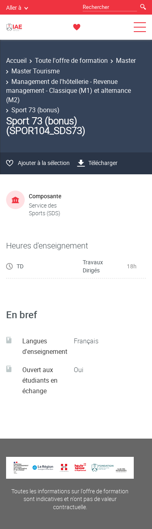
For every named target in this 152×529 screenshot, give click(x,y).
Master (126, 60)
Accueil (16, 60)
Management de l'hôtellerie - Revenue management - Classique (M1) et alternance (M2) (68, 90)
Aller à (17, 7)
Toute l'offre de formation (71, 60)
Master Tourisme (35, 70)
